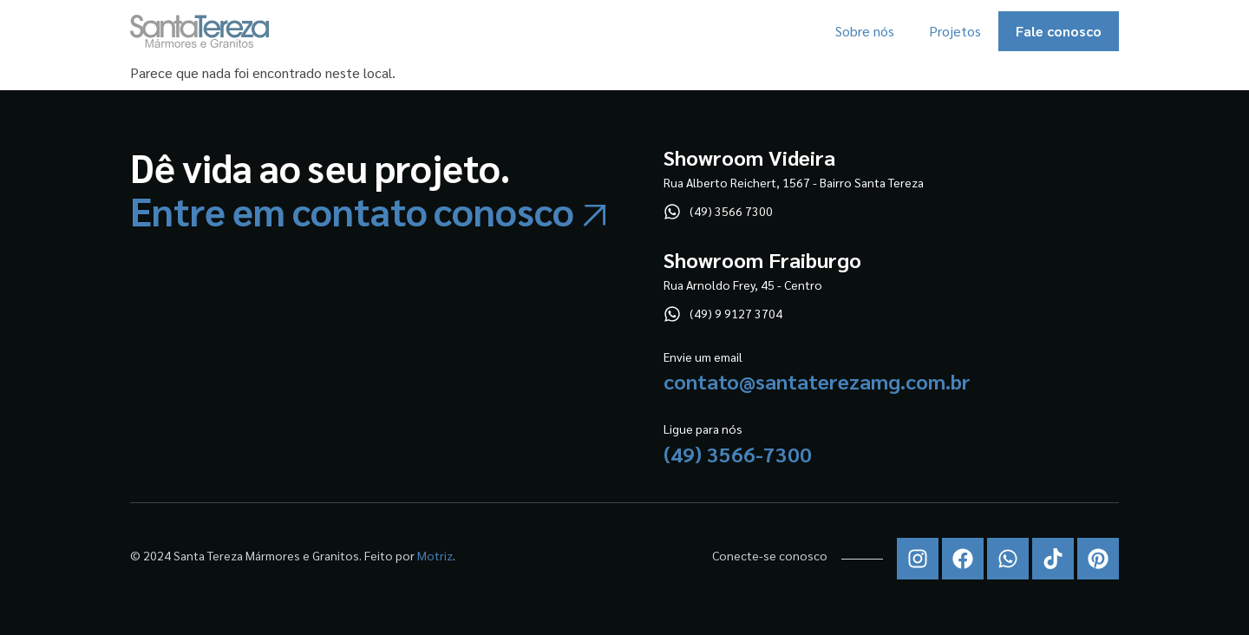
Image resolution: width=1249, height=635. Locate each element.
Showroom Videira (749, 157)
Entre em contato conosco (352, 210)
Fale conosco (1059, 31)
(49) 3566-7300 (738, 454)
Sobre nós (864, 31)
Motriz (435, 555)
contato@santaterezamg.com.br (817, 381)
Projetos (955, 31)
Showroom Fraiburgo (762, 259)
